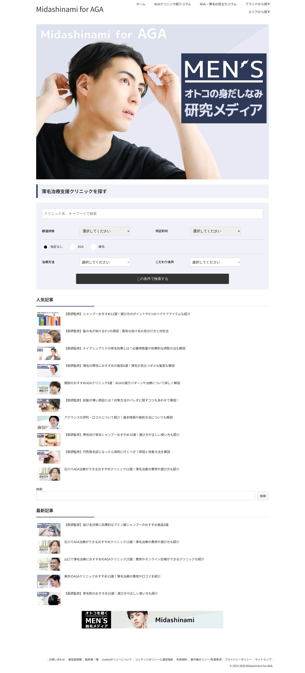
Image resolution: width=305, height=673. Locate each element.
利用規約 (178, 660)
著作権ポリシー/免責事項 (203, 660)
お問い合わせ (49, 660)
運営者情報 (68, 660)
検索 (39, 489)
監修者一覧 (86, 660)
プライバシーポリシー (237, 660)
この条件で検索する (152, 279)
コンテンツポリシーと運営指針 (150, 660)
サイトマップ (263, 660)
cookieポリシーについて (112, 660)
